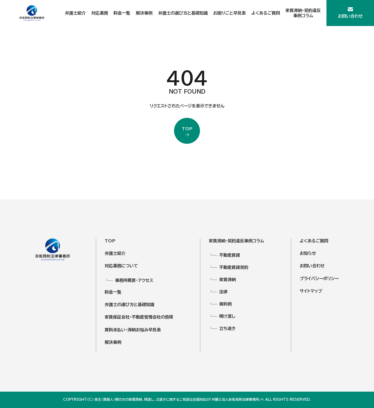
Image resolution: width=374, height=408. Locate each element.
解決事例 (144, 13)
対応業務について (121, 266)
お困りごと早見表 (229, 13)
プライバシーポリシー (319, 278)
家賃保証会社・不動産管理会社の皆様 (139, 317)
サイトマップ (311, 291)
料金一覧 (121, 13)
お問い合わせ (312, 266)
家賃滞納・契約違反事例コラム (236, 241)
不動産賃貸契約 (233, 267)
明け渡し (227, 316)
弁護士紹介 (75, 13)
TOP (110, 241)
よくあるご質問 (265, 13)
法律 (223, 292)
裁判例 (225, 304)
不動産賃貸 (229, 255)
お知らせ (308, 253)
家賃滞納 (227, 279)
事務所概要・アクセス (134, 280)
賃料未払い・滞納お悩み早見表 (133, 330)
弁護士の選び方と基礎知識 (183, 13)
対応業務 (99, 13)
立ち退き (227, 328)
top (187, 129)
